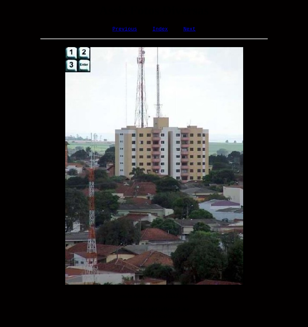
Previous (124, 29)
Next (189, 29)
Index (160, 29)
